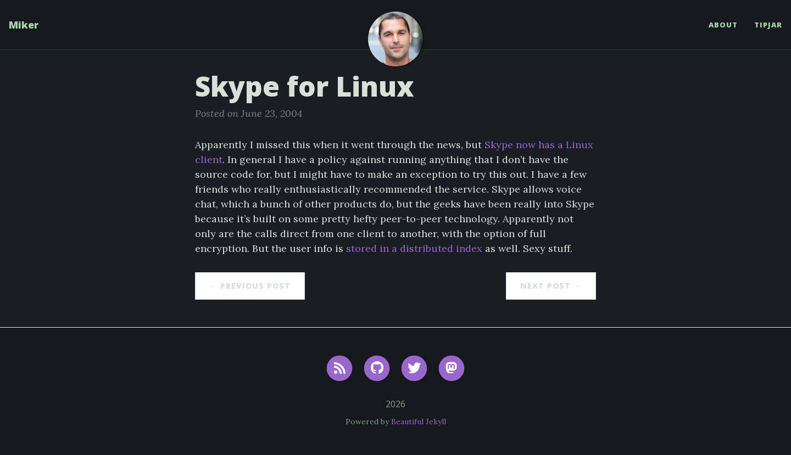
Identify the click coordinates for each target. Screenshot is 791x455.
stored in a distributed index (414, 248)
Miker (23, 24)
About (723, 25)
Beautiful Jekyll (418, 421)
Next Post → (551, 285)
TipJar (768, 25)
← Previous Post (250, 285)
